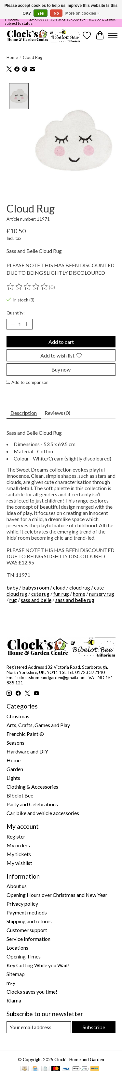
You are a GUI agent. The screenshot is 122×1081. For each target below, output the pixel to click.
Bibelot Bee (20, 795)
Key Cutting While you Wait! (38, 964)
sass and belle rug (74, 599)
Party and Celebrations (32, 803)
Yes (40, 13)
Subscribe (94, 1026)
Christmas (18, 715)
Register (16, 835)
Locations (17, 947)
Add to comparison (27, 381)
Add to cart (61, 341)
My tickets (19, 853)
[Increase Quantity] (26, 323)
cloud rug (79, 586)
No (56, 13)
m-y (11, 982)
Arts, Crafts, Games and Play (38, 724)
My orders (18, 844)
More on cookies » (82, 13)
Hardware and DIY (27, 751)
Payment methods (27, 912)
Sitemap (16, 973)
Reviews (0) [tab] (57, 412)
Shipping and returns (29, 920)
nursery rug (101, 593)
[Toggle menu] (112, 35)
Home (12, 57)
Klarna (14, 1000)
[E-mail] (39, 1026)
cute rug (40, 593)
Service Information (28, 938)
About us (17, 885)
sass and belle (36, 599)
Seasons (15, 742)
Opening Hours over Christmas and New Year (57, 894)
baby (12, 586)
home (79, 593)
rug (13, 599)
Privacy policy (22, 903)
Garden (15, 768)
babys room (35, 586)
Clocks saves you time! (32, 991)
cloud (59, 586)
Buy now (61, 369)
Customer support (27, 929)
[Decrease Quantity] (12, 323)
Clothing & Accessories (32, 786)
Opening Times (24, 956)
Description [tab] (23, 412)
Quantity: (15, 311)
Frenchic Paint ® (25, 733)
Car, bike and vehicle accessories (43, 812)
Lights (13, 777)
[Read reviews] (28, 286)
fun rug (61, 593)
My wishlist (19, 862)
